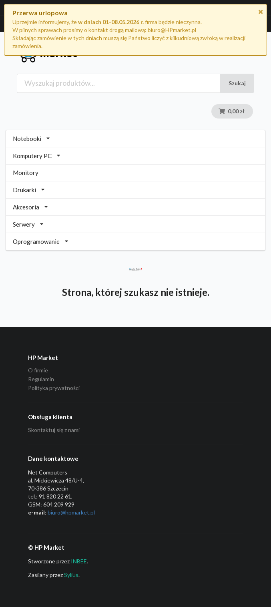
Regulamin (41, 379)
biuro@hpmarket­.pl (71, 512)
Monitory (25, 172)
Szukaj (237, 83)
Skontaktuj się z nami (54, 430)
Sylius (71, 574)
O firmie (38, 370)
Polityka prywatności (54, 387)
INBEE (79, 561)
